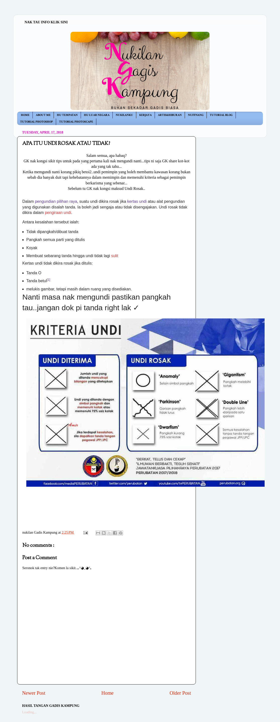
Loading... (29, 712)
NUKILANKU (124, 115)
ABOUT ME (43, 115)
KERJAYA (145, 115)
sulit (114, 256)
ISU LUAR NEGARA (96, 115)
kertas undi (136, 201)
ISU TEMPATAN (67, 115)
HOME (25, 115)
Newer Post (33, 693)
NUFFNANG (196, 115)
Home (107, 693)
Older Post (180, 693)
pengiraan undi (58, 212)
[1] (48, 279)
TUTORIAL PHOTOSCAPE (76, 122)
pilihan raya (67, 201)
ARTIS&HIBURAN (170, 115)
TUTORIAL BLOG (221, 115)
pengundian (45, 201)
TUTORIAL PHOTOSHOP (36, 122)
